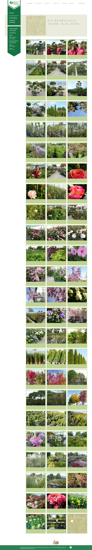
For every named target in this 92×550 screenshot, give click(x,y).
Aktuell (47, 3)
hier (31, 548)
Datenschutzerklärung (57, 547)
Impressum (12, 22)
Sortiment (29, 3)
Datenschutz (82, 3)
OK (70, 547)
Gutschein (12, 20)
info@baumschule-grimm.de (14, 15)
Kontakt (56, 3)
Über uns (38, 3)
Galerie (64, 3)
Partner (71, 3)
